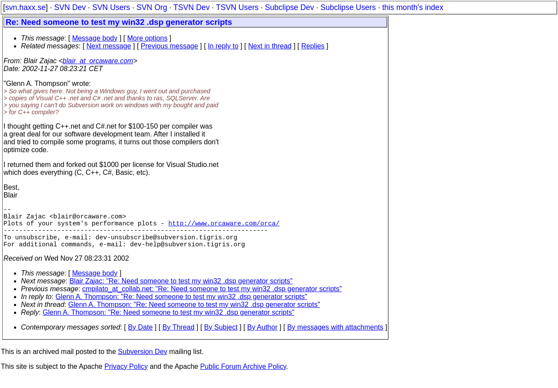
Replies (312, 46)
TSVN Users (237, 7)
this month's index (412, 7)
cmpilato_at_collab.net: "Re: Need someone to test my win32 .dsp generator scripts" (212, 299)
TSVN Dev (192, 7)
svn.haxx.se (25, 7)
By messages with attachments (335, 337)
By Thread (179, 337)
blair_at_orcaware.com (98, 61)
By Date (140, 337)
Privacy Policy (126, 377)
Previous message (169, 46)
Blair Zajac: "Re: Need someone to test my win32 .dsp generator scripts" (181, 291)
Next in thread (270, 46)
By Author (262, 337)
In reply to (223, 46)
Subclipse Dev (289, 7)
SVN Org (151, 7)
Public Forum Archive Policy (243, 377)
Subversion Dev (142, 362)
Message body (94, 38)
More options (147, 38)
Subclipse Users (348, 7)
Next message (108, 46)
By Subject (220, 337)
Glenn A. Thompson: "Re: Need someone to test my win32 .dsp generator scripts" (181, 307)
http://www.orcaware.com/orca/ (223, 228)
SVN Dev (69, 7)
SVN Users (111, 7)
